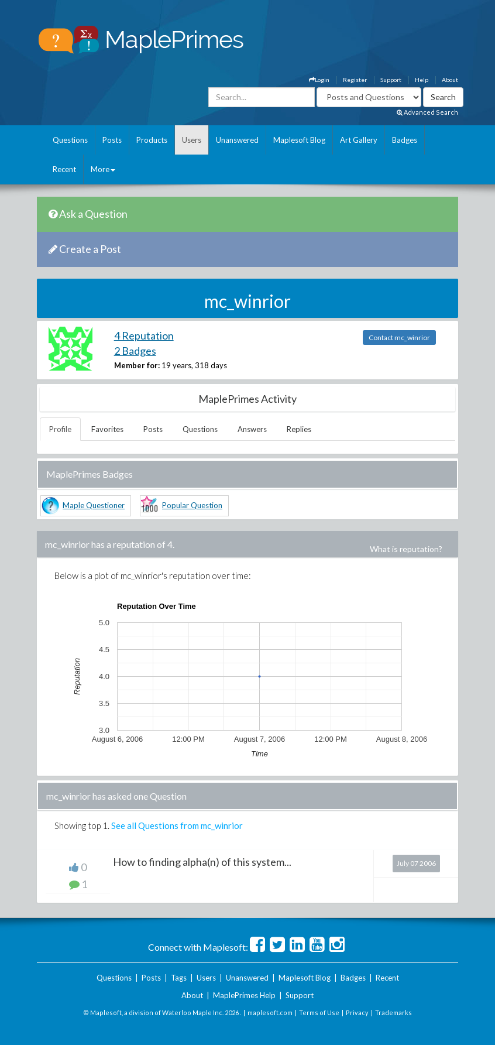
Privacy (357, 1012)
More (103, 169)
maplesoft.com (270, 1012)
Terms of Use (319, 1012)
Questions (70, 140)
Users (191, 140)
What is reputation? (406, 549)
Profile (60, 429)
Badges (404, 140)
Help (421, 79)
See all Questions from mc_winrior (177, 825)
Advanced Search (427, 112)
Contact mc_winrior (399, 337)
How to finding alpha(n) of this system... (202, 861)
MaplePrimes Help (244, 995)
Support (390, 79)
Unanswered (237, 140)
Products (151, 140)
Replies (299, 429)
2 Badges (135, 350)
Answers (252, 429)
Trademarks (393, 1012)
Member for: (137, 365)
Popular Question (192, 505)
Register (355, 79)
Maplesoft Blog (299, 140)
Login (319, 79)
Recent (64, 169)
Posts (112, 140)
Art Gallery (358, 140)
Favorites (107, 429)
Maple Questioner (94, 505)
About (450, 79)
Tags (179, 977)
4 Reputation (144, 335)
